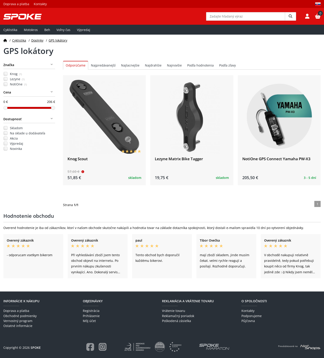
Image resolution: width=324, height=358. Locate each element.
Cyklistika (10, 33)
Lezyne (17, 82)
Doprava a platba (16, 4)
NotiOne (18, 87)
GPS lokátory (58, 43)
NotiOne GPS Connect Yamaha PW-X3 (276, 162)
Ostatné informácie (17, 326)
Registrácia (91, 311)
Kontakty (40, 4)
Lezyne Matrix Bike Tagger (179, 162)
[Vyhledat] (290, 18)
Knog (16, 77)
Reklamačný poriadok (178, 316)
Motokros (31, 33)
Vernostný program (17, 321)
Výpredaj (83, 33)
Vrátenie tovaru (173, 311)
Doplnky (37, 43)
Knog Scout (78, 162)
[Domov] (5, 43)
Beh (47, 33)
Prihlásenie (91, 316)
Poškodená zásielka (176, 321)
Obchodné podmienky (20, 316)
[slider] (5, 111)
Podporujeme (251, 316)
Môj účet (89, 321)
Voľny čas (63, 33)
